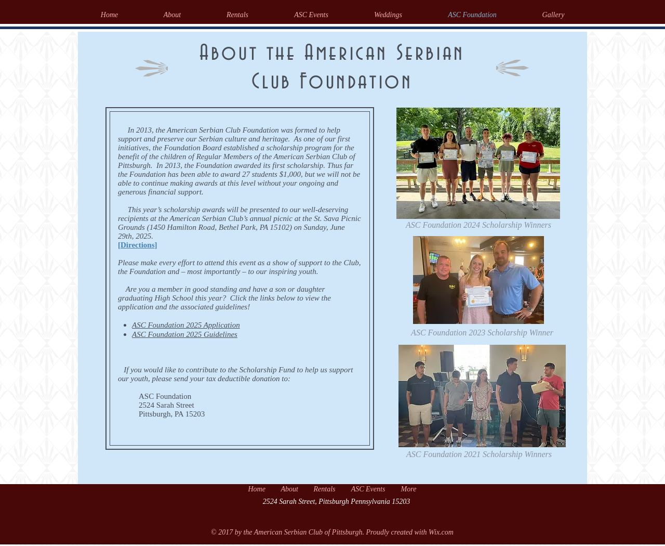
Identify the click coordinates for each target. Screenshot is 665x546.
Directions (138, 245)
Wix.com (441, 532)
